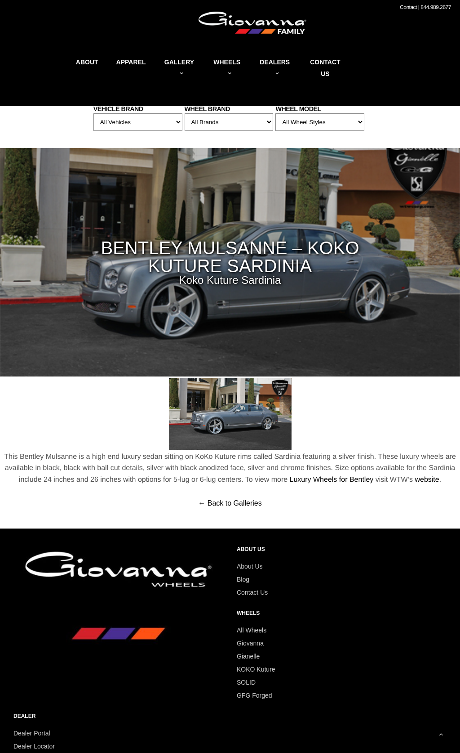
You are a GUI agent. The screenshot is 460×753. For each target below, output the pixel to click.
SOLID (246, 682)
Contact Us (252, 592)
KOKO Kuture (256, 669)
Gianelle (248, 656)
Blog (243, 579)
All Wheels (251, 630)
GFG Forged (254, 695)
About (87, 62)
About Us (250, 566)
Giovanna (250, 643)
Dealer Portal (31, 733)
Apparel (131, 62)
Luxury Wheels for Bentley (332, 480)
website (427, 480)
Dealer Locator (34, 746)
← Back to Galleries (229, 503)
